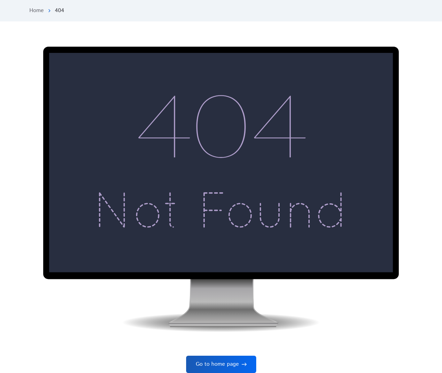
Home (36, 11)
